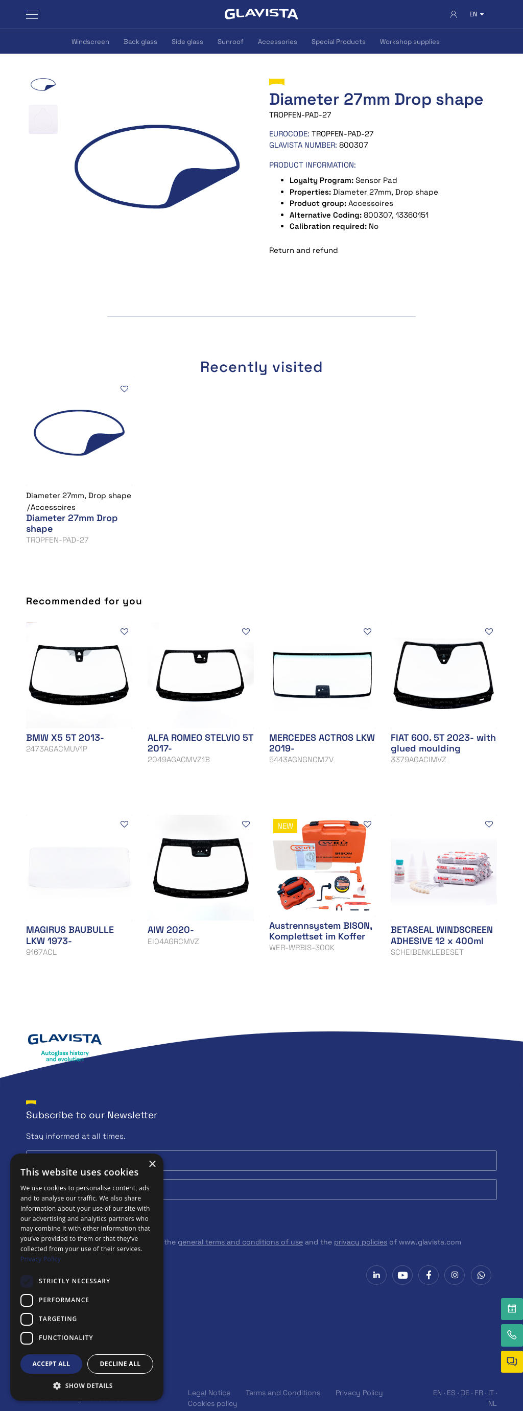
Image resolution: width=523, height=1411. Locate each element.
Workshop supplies (410, 41)
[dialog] (86, 1277)
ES (451, 1392)
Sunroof (231, 41)
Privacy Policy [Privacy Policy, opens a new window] (40, 1259)
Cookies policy (212, 1403)
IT (491, 1392)
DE (465, 1392)
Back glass (140, 41)
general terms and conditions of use (240, 1242)
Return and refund (303, 250)
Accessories (277, 41)
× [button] (152, 1164)
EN (437, 1392)
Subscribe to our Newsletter (91, 1115)
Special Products (339, 41)
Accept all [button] (51, 1363)
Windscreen (90, 41)
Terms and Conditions (283, 1392)
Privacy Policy (359, 1392)
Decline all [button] (120, 1363)
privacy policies (360, 1242)
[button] (86, 1385)
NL (492, 1403)
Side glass (187, 41)
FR (478, 1392)
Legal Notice (209, 1392)
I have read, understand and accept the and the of (249, 1242)
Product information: (312, 165)
